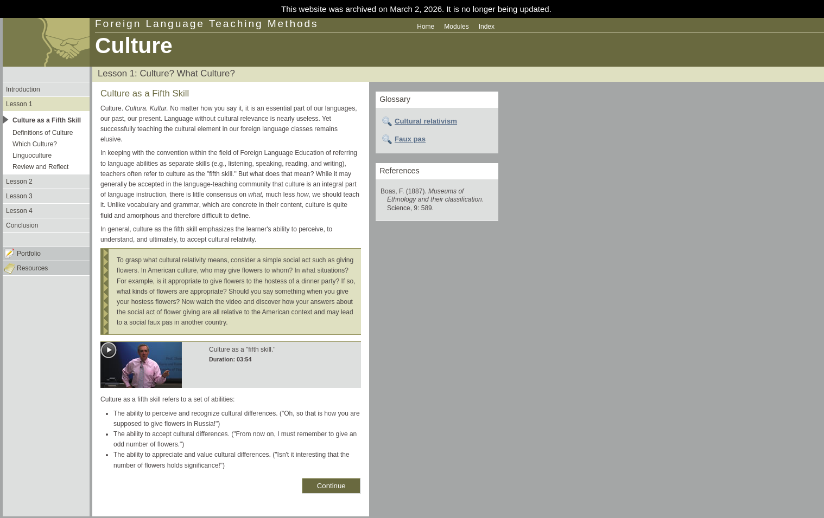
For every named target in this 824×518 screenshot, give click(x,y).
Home (425, 26)
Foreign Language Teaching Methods (207, 23)
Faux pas (410, 139)
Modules (456, 26)
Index (487, 26)
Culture (134, 45)
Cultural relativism (426, 121)
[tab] (437, 121)
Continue (331, 486)
